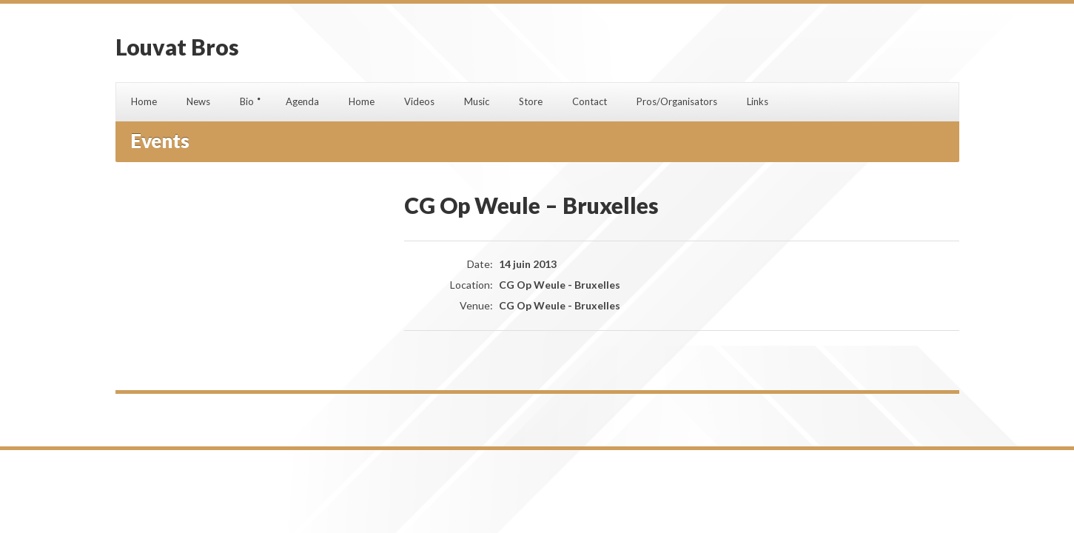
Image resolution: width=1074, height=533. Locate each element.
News (198, 101)
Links (757, 101)
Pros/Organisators (677, 101)
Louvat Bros (177, 46)
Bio (247, 101)
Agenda (302, 101)
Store (531, 101)
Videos (419, 101)
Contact (589, 101)
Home (144, 101)
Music (476, 101)
